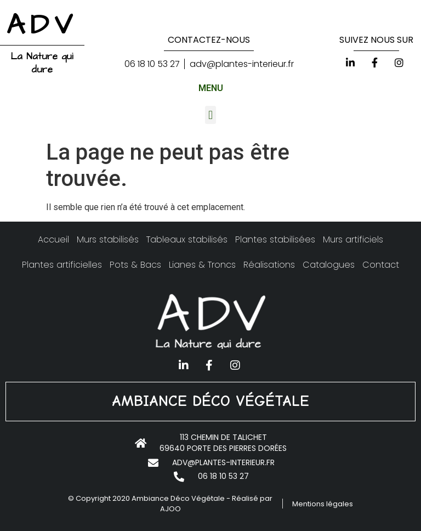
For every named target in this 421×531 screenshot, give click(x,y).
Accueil (53, 239)
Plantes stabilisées (275, 239)
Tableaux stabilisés (186, 239)
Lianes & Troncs (202, 264)
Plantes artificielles (62, 264)
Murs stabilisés (108, 239)
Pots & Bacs (135, 264)
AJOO (170, 509)
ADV (42, 25)
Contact (380, 264)
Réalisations (269, 264)
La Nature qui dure (42, 63)
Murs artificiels (353, 239)
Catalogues (329, 264)
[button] (210, 115)
